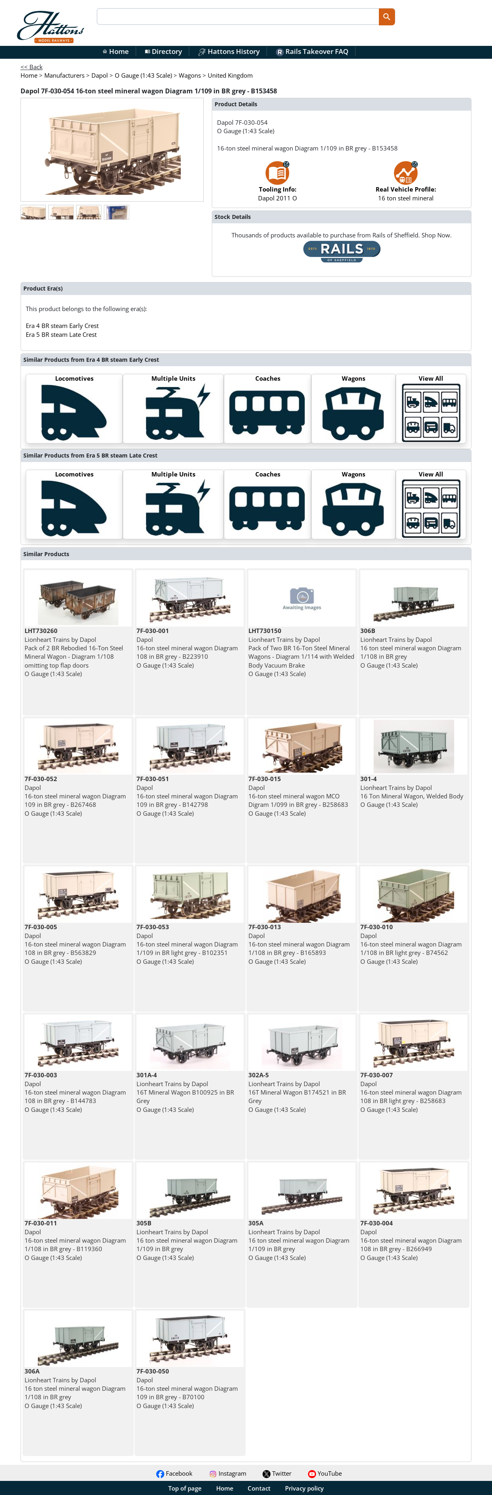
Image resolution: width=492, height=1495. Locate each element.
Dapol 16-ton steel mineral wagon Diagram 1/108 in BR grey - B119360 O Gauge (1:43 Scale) (75, 1240)
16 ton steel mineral (406, 185)
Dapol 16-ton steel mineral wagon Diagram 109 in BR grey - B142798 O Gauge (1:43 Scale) (187, 796)
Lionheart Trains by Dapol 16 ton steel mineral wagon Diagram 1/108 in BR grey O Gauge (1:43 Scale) (410, 648)
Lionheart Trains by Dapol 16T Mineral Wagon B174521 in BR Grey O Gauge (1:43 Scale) (297, 1092)
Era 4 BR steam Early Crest (62, 326)
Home (115, 51)
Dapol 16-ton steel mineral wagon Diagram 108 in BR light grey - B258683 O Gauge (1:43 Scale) (411, 1092)
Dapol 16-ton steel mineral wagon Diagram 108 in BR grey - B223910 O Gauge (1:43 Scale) (187, 648)
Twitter (277, 1473)
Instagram (227, 1473)
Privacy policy (304, 1488)
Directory (163, 51)
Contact (259, 1488)
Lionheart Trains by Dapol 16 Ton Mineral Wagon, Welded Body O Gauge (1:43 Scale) (411, 791)
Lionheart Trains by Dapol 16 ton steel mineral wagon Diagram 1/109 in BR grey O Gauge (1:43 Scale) (187, 1240)
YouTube (325, 1473)
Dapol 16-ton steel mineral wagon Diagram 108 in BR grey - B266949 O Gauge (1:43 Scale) (411, 1240)
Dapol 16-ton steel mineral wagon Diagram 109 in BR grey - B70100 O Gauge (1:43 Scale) (187, 1388)
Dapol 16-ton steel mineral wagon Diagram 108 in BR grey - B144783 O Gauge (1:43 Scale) (75, 1092)
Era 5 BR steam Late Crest (61, 334)
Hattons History (229, 51)
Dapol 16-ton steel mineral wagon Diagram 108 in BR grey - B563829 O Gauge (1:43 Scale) (75, 944)
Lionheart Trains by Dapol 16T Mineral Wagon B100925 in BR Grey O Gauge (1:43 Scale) (185, 1092)
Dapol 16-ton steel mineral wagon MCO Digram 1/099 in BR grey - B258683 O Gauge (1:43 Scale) (298, 796)
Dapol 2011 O (277, 185)
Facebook (174, 1473)
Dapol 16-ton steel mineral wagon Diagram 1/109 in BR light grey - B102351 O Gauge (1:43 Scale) (187, 944)
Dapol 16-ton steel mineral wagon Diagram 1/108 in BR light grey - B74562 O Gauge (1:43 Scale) (411, 944)
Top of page (185, 1488)
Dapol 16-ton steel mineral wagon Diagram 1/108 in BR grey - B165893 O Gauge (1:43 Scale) (299, 944)
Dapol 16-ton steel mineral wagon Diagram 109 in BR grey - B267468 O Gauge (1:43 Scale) (75, 796)
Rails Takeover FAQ (312, 51)
